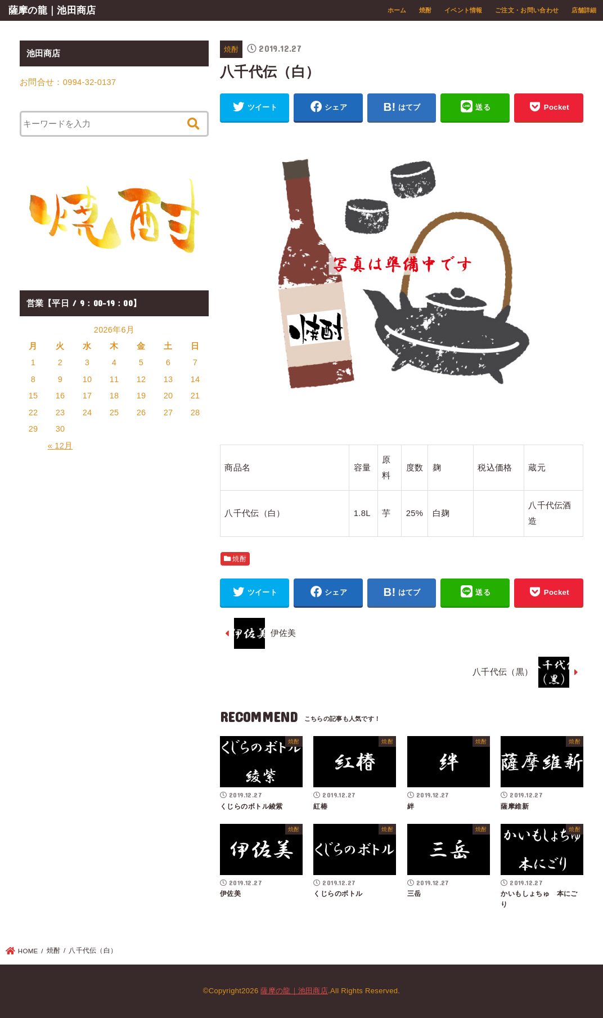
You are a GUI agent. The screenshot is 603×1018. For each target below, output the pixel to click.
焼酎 (425, 10)
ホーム (397, 10)
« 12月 (60, 445)
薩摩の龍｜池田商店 (52, 10)
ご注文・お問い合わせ (527, 10)
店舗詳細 (584, 10)
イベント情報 (463, 10)
